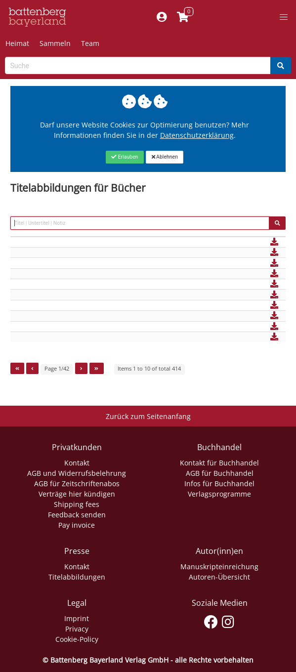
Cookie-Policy (76, 639)
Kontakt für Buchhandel (219, 462)
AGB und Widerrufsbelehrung (76, 473)
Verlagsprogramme (219, 494)
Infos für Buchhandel (219, 483)
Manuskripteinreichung (219, 566)
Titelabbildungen (76, 577)
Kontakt (76, 462)
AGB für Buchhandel (220, 473)
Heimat (17, 43)
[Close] (125, 157)
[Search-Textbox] (138, 65)
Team (90, 43)
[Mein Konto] (162, 17)
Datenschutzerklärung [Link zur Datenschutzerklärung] (197, 135)
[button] (283, 17)
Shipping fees (76, 504)
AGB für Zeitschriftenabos (77, 483)
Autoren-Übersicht (219, 577)
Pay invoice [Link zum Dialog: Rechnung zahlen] (76, 525)
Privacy (76, 628)
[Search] (280, 65)
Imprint (76, 618)
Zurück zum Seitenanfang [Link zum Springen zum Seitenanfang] (148, 416)
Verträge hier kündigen (77, 494)
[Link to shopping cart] (183, 17)
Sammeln (55, 43)
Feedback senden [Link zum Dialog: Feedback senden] (77, 514)
